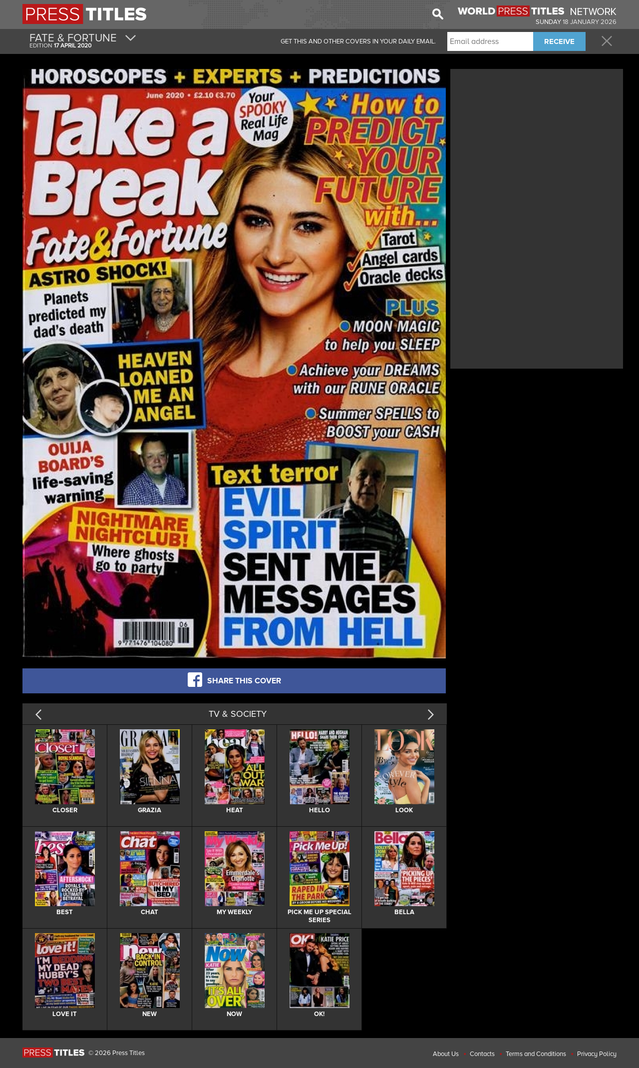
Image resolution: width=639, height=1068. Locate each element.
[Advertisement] (537, 141)
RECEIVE (559, 41)
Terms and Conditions (536, 1054)
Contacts (482, 1054)
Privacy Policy (597, 1054)
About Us (446, 1054)
